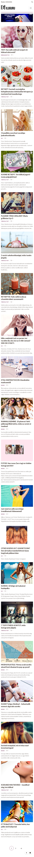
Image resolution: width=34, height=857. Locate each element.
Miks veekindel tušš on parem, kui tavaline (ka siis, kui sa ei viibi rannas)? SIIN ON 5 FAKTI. (15, 340)
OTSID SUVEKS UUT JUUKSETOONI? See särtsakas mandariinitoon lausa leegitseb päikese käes (15, 550)
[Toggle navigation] (30, 8)
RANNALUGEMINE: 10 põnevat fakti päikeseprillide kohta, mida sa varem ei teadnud (16, 423)
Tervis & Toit (5, 96)
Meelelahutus (5, 55)
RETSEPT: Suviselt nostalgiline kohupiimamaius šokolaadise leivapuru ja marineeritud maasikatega (17, 91)
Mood (3, 385)
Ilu (2, 138)
